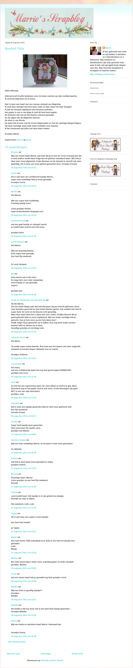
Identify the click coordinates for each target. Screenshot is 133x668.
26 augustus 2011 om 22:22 (23, 416)
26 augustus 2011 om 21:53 (23, 398)
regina (14, 513)
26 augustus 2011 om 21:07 (23, 268)
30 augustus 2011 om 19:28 (23, 636)
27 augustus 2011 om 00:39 (23, 453)
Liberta (14, 492)
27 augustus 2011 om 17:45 (23, 508)
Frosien (14, 152)
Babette (14, 605)
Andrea (14, 458)
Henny (14, 621)
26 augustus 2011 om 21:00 (23, 236)
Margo (14, 537)
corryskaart (16, 364)
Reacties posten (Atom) (52, 660)
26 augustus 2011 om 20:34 (23, 186)
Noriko (14, 191)
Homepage (46, 654)
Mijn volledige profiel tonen (102, 74)
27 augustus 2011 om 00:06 (23, 434)
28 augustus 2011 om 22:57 (23, 599)
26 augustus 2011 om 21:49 (23, 377)
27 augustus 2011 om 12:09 (23, 487)
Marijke (14, 587)
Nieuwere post (13, 654)
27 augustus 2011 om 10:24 (23, 468)
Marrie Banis (94, 88)
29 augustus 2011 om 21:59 (23, 615)
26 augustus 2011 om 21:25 (23, 332)
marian (14, 422)
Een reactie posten (17, 642)
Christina (15, 403)
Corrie (14, 173)
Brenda (14, 474)
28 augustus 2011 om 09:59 (23, 568)
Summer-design (18, 440)
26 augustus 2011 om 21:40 (23, 358)
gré (12, 274)
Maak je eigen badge (97, 93)
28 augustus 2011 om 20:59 (23, 581)
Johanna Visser (18, 337)
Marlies (14, 558)
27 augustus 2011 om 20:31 (23, 531)
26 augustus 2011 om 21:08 (23, 294)
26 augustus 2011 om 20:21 (23, 167)
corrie (13, 574)
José (13, 382)
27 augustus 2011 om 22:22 (23, 553)
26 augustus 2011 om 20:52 (23, 215)
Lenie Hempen (17, 242)
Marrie (108, 48)
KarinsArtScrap (18, 221)
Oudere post (77, 654)
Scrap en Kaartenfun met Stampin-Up (28, 300)
